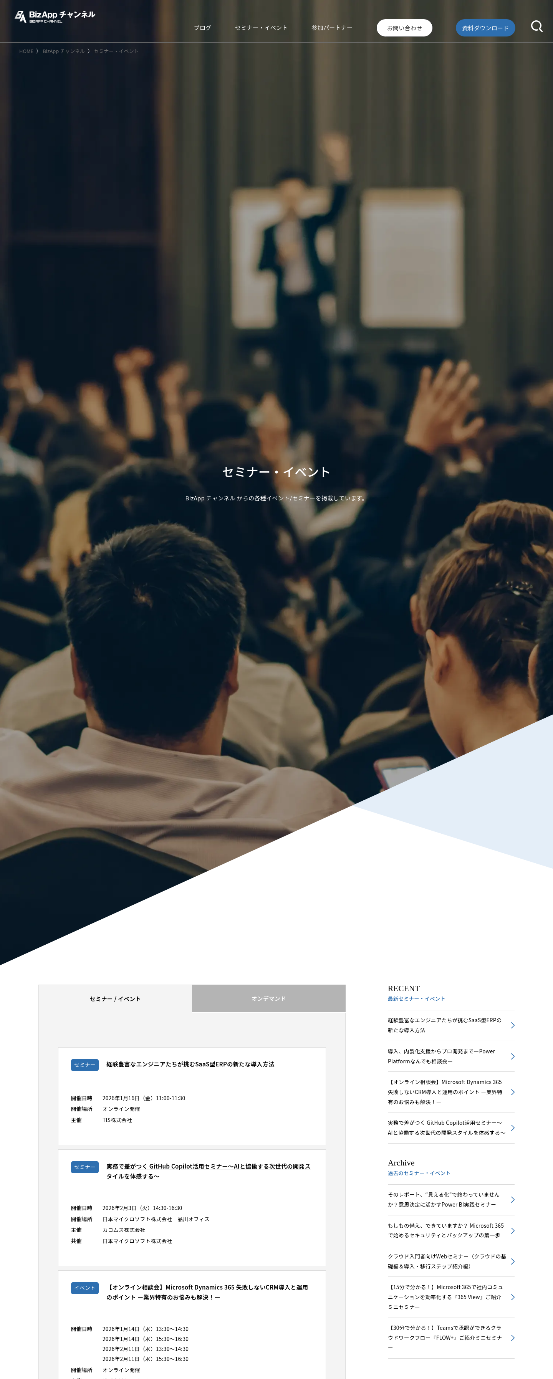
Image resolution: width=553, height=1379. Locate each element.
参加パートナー (365, 24)
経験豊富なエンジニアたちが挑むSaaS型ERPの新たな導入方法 (444, 1026)
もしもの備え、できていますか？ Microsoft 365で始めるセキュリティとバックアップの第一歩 (445, 1253)
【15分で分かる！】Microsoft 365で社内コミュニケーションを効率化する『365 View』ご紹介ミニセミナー (447, 1327)
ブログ (262, 24)
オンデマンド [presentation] (268, 1001)
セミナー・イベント (307, 24)
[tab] (115, 1002)
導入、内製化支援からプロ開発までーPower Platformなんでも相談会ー (444, 1058)
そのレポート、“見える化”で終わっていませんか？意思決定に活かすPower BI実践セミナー (446, 1216)
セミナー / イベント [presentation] (115, 1002)
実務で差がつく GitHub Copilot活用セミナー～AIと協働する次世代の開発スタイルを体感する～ (446, 1137)
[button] (537, 24)
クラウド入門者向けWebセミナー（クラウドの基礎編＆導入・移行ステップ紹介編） (447, 1290)
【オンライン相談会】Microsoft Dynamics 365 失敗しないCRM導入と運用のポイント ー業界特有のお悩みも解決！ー (444, 1095)
